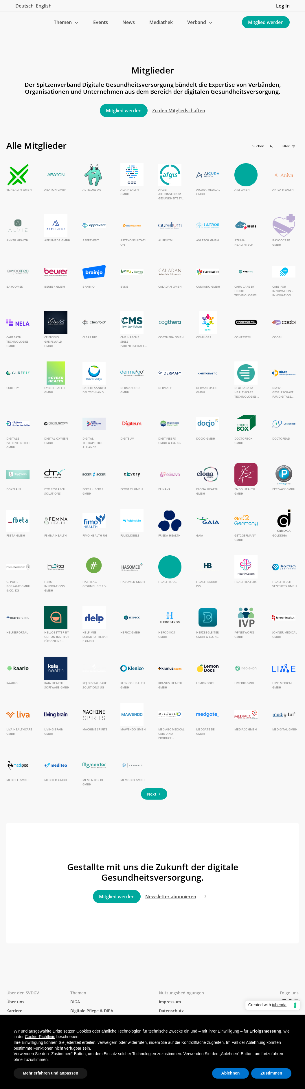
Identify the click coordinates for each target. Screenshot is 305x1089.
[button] (66, 22)
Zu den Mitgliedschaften (178, 110)
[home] (20, 22)
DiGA (75, 1001)
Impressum (170, 1001)
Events (100, 22)
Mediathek (161, 22)
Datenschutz (171, 1010)
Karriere (14, 1010)
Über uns (15, 1001)
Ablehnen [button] (230, 1073)
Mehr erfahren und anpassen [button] (50, 1073)
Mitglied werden (266, 22)
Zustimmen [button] (271, 1073)
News (128, 22)
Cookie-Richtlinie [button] (40, 1036)
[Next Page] (154, 794)
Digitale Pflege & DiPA (91, 1010)
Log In (283, 6)
